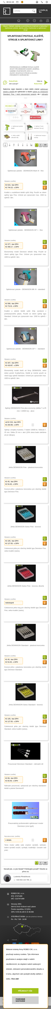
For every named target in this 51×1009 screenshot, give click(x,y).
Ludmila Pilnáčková (22, 877)
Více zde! (15, 979)
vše (45, 145)
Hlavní (5, 26)
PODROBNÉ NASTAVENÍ (20, 1000)
